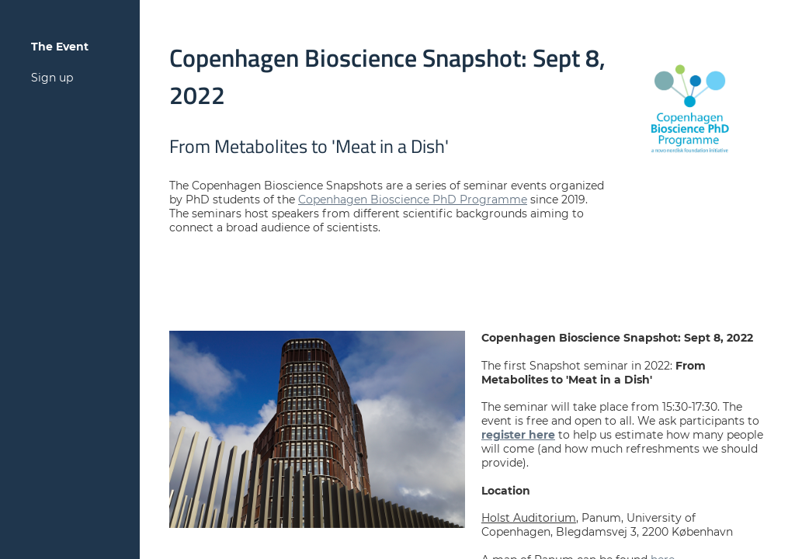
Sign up (52, 78)
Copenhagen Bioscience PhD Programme (412, 200)
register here (518, 435)
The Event (60, 47)
